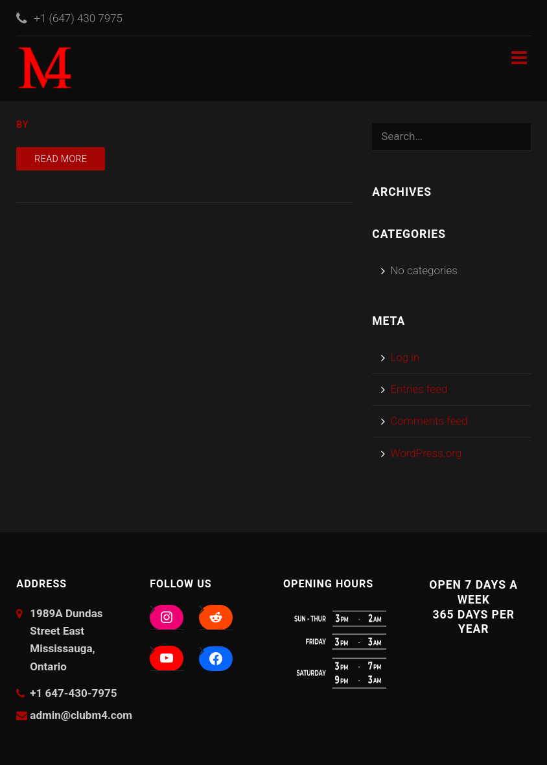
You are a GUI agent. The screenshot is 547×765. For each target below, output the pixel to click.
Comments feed (429, 420)
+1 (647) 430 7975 (78, 18)
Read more (60, 159)
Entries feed (418, 389)
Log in (404, 357)
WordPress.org (425, 453)
